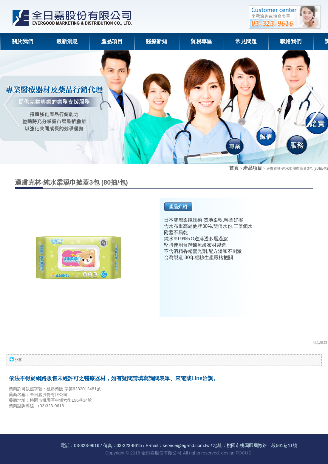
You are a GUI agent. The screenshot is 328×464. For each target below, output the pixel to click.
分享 (18, 360)
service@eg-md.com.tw (186, 445)
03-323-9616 (86, 445)
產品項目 (253, 168)
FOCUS (243, 452)
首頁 (234, 168)
